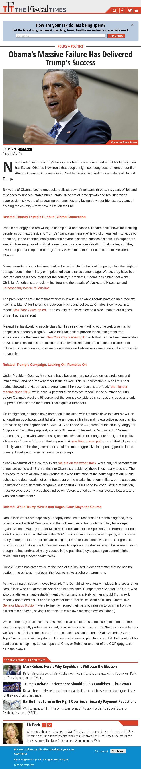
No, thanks (118, 751)
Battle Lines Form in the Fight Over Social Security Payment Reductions (79, 701)
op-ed (29, 310)
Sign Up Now (116, 35)
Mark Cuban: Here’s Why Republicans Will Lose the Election (70, 666)
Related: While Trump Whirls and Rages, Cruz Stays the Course (52, 507)
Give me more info (24, 765)
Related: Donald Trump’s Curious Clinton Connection (44, 217)
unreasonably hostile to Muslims (26, 288)
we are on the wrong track (77, 463)
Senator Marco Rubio (18, 605)
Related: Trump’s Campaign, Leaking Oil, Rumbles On (45, 365)
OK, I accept (101, 751)
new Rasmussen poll (86, 441)
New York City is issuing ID (65, 337)
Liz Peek (12, 149)
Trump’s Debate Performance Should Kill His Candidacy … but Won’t (77, 683)
